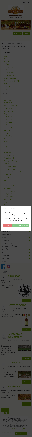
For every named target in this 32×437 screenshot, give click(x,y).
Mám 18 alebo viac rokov (20, 225)
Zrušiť (7, 225)
